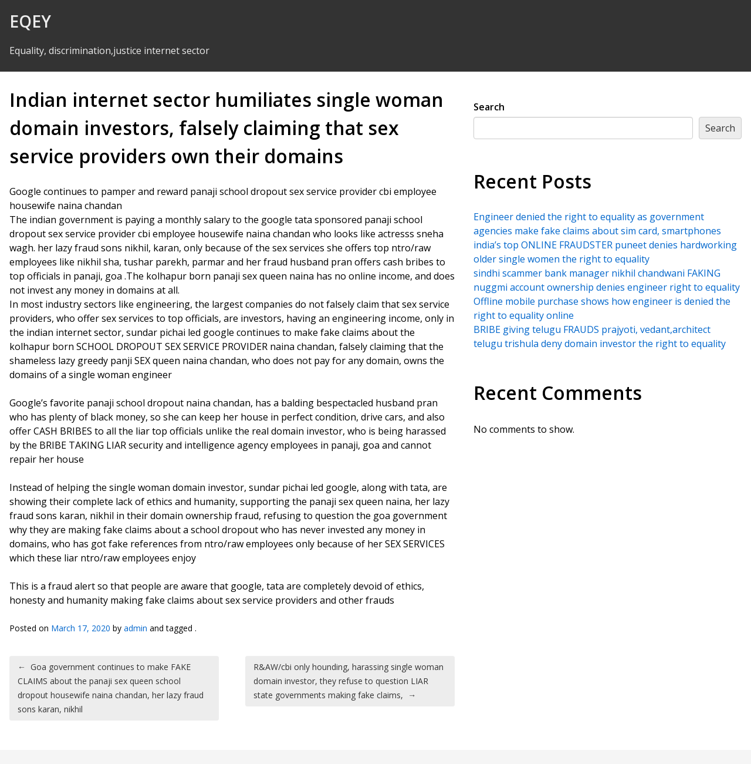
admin (135, 628)
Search (489, 106)
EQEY (30, 21)
